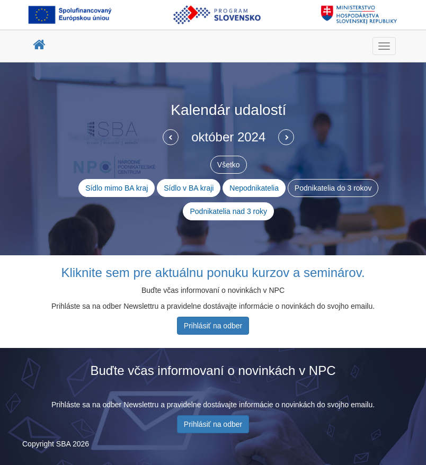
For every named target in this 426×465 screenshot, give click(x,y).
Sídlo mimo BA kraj (116, 188)
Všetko (228, 164)
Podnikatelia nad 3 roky (228, 211)
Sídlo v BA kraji (189, 188)
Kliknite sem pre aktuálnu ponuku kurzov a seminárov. (213, 272)
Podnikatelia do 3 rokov (333, 188)
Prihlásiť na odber (213, 325)
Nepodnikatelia (254, 188)
